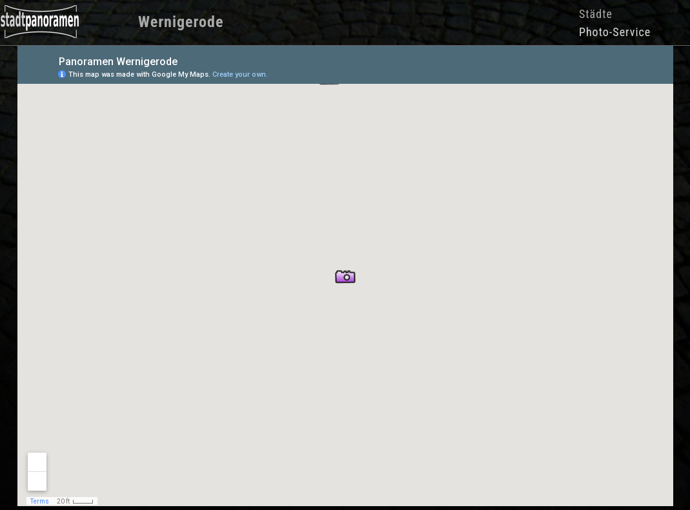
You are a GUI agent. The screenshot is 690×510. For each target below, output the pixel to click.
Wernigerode (180, 22)
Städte (596, 14)
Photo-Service (615, 32)
